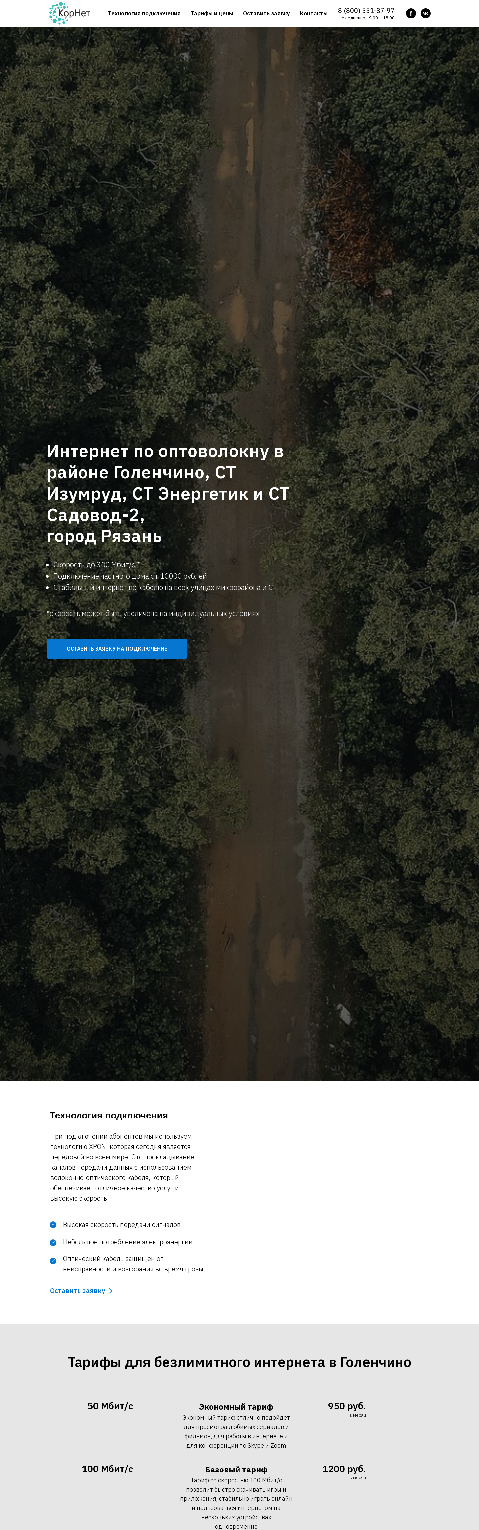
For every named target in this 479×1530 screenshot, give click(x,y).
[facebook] (411, 13)
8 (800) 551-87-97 (366, 10)
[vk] (426, 13)
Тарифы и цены (212, 13)
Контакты (314, 13)
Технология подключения (144, 13)
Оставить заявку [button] (266, 13)
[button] (117, 649)
